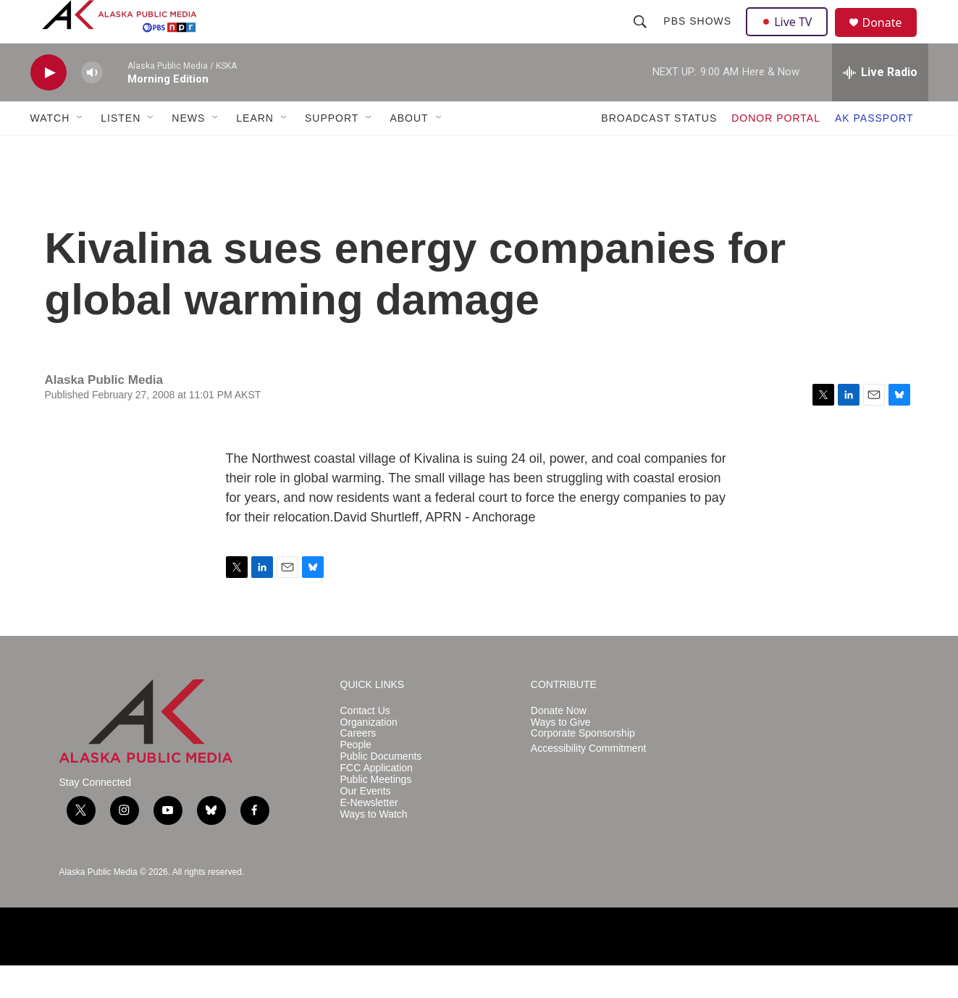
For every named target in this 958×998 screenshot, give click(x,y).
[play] (48, 105)
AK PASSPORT (874, 150)
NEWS (188, 150)
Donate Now (559, 743)
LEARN (255, 150)
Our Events (365, 823)
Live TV (791, 37)
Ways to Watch (374, 847)
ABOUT (409, 150)
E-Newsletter (369, 835)
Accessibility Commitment (588, 781)
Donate (891, 39)
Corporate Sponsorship (583, 765)
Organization (369, 755)
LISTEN (120, 150)
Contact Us (365, 743)
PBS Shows (699, 37)
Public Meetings (376, 812)
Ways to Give (561, 755)
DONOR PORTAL (775, 150)
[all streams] (880, 105)
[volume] (92, 105)
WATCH (50, 150)
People (356, 777)
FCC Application (376, 800)
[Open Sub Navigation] (80, 150)
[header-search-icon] (642, 37)
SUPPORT (331, 150)
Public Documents (381, 789)
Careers (358, 765)
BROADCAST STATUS (659, 150)
